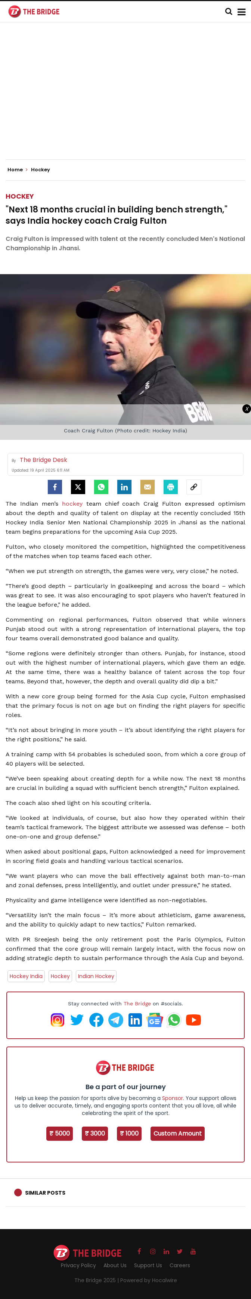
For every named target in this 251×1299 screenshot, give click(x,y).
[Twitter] (78, 487)
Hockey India (26, 976)
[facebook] (54, 487)
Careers (180, 1265)
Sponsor (172, 1098)
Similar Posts (45, 1193)
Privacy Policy (78, 1265)
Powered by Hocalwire (148, 1280)
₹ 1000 (129, 1133)
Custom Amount (178, 1133)
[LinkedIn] (124, 487)
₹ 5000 (59, 1133)
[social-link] (193, 487)
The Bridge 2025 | (97, 1280)
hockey (74, 503)
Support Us (148, 1265)
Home (17, 169)
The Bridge (137, 1004)
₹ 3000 (95, 1133)
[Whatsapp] (101, 487)
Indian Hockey (96, 976)
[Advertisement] (128, 97)
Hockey (20, 196)
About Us (115, 1265)
